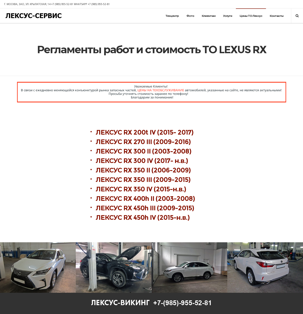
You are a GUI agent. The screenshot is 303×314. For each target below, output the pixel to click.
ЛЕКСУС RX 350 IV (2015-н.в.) (141, 189)
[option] (38, 267)
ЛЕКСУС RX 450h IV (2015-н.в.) (143, 217)
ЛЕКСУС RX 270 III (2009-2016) (144, 142)
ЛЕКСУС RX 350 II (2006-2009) (143, 170)
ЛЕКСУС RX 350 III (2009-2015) (143, 180)
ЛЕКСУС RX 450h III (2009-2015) (145, 208)
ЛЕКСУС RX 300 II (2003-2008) (145, 151)
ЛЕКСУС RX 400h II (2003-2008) (145, 199)
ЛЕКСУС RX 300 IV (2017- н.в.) (142, 161)
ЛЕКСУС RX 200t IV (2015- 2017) (145, 132)
